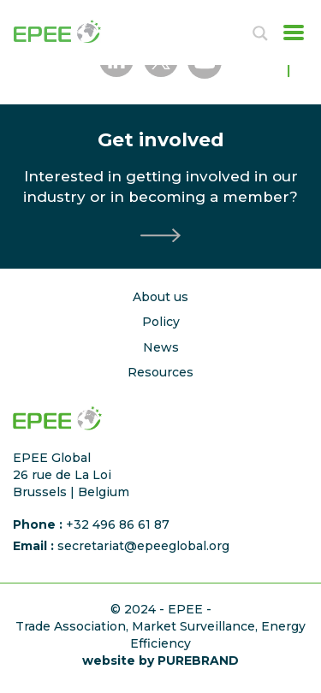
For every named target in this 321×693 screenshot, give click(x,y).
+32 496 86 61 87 (117, 524)
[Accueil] (72, 31)
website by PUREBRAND (160, 660)
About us (160, 297)
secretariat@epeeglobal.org (143, 546)
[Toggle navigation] (288, 32)
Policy (161, 321)
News (161, 347)
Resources (160, 372)
